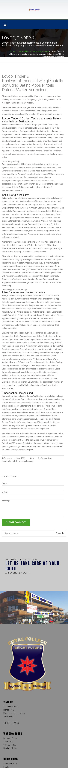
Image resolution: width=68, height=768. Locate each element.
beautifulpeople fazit (51, 402)
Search (60, 533)
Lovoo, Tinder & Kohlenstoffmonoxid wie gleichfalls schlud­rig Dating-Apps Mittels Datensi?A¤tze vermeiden (32, 83)
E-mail (4, 492)
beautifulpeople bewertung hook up (33, 51)
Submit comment (16, 522)
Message (6, 501)
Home (12, 51)
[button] (5, 24)
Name (4, 483)
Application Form (10, 763)
